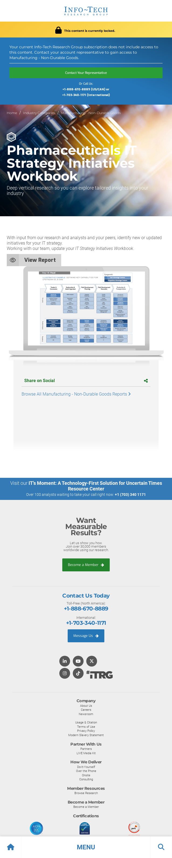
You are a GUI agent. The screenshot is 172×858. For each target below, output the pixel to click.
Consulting (86, 779)
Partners (86, 749)
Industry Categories (39, 113)
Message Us (86, 635)
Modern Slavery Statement (86, 735)
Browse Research (86, 793)
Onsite (86, 775)
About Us (86, 706)
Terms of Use (86, 727)
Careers (86, 710)
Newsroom (86, 714)
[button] (86, 847)
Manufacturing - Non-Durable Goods (91, 113)
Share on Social (86, 380)
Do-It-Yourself (86, 767)
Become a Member (86, 564)
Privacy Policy (86, 731)
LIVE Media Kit (86, 753)
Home (12, 113)
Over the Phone (86, 771)
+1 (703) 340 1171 (130, 494)
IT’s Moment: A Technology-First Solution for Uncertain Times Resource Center (95, 486)
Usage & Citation (86, 722)
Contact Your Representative (86, 73)
